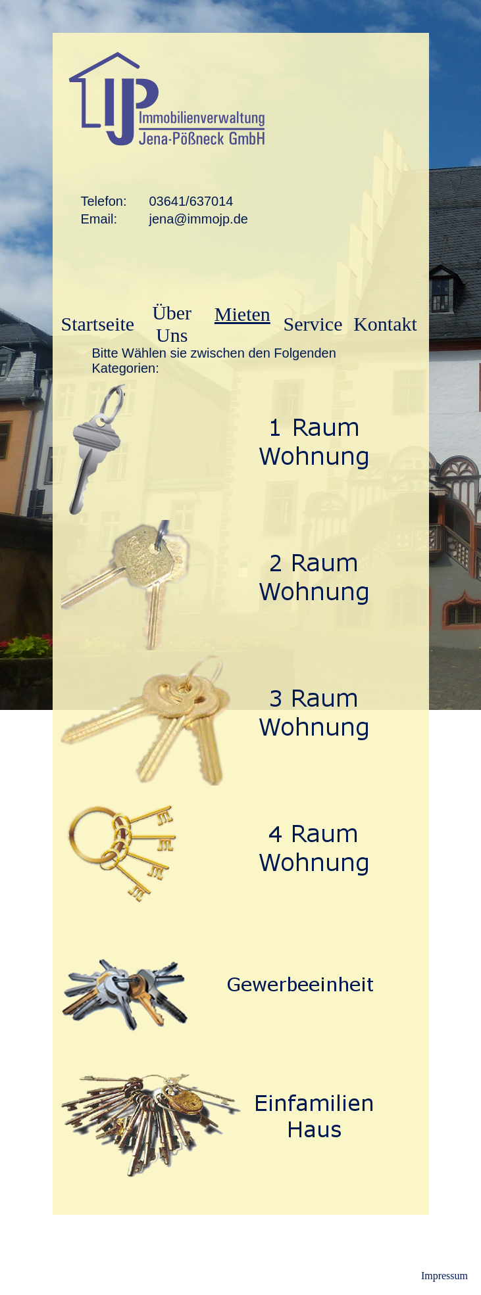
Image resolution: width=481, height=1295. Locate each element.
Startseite (98, 324)
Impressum (444, 1275)
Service (313, 324)
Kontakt (385, 324)
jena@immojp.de (198, 219)
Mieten (242, 314)
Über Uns (171, 324)
